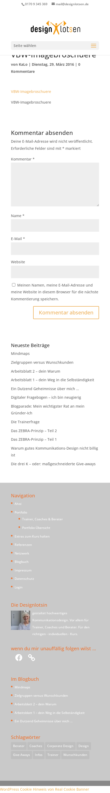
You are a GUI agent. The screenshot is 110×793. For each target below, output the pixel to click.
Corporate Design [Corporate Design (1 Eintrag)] (60, 746)
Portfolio (21, 512)
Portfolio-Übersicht (36, 528)
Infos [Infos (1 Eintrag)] (38, 755)
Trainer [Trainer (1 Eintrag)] (52, 755)
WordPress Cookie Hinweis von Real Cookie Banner (44, 789)
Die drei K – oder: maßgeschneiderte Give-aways (53, 463)
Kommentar (23, 159)
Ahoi (18, 504)
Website (18, 261)
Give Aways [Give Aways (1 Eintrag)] (21, 755)
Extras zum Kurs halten (32, 536)
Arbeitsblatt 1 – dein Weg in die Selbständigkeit (52, 379)
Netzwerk (22, 553)
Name (18, 215)
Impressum (23, 570)
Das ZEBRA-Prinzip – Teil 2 (34, 430)
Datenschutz (24, 578)
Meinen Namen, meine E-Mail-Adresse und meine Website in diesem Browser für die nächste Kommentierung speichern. (54, 292)
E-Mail (18, 238)
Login (19, 587)
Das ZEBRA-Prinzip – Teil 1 (34, 439)
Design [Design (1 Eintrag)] (83, 746)
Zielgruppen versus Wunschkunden (42, 362)
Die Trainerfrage (25, 421)
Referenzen (23, 544)
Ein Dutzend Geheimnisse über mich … (45, 388)
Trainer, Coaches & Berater (42, 519)
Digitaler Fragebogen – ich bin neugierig (46, 397)
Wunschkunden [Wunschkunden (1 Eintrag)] (75, 755)
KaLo (23, 64)
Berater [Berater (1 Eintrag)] (19, 746)
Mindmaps (20, 353)
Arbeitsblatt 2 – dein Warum (35, 371)
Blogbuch (22, 561)
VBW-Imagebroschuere (31, 91)
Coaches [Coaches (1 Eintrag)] (35, 746)
